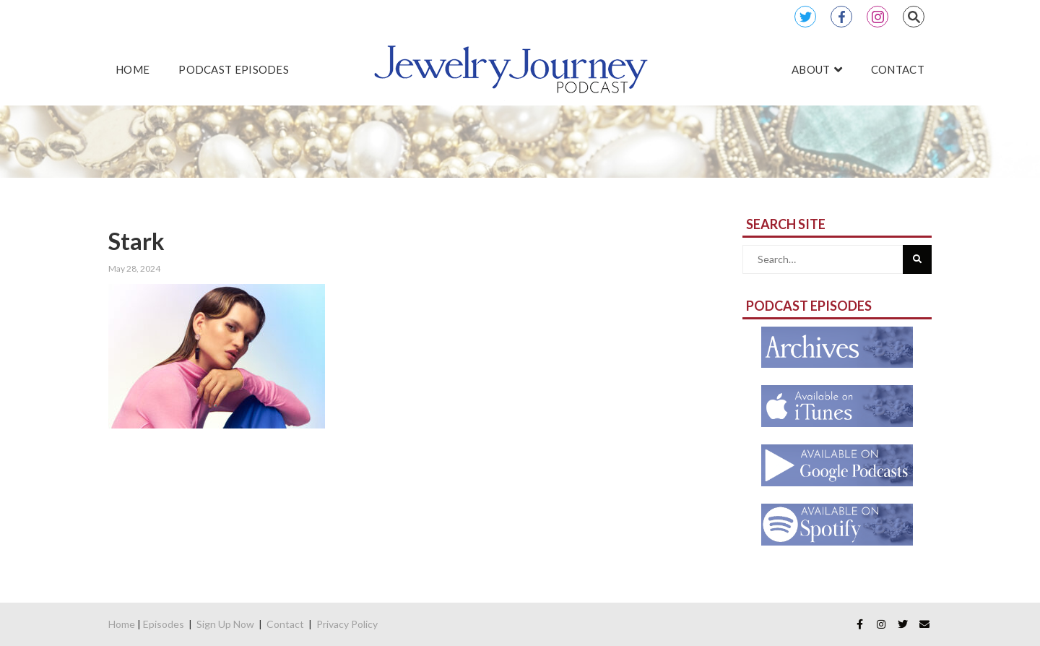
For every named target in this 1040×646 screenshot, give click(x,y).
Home (121, 624)
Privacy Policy (347, 624)
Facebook (841, 16)
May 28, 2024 (134, 268)
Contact (285, 624)
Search (913, 16)
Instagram (877, 16)
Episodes (163, 624)
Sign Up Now (225, 624)
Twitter (805, 16)
